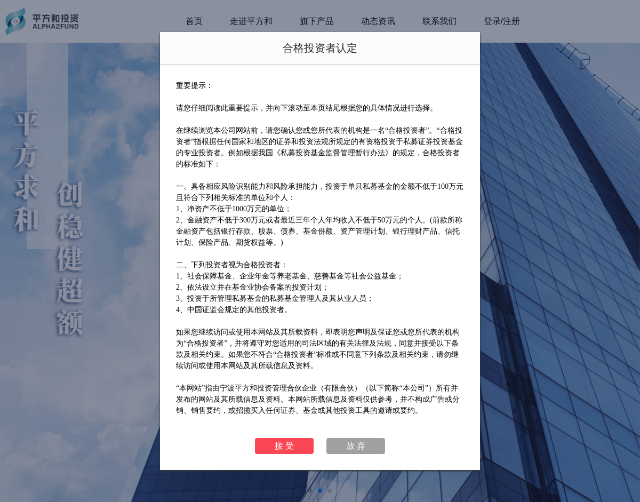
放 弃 (355, 445)
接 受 (284, 445)
